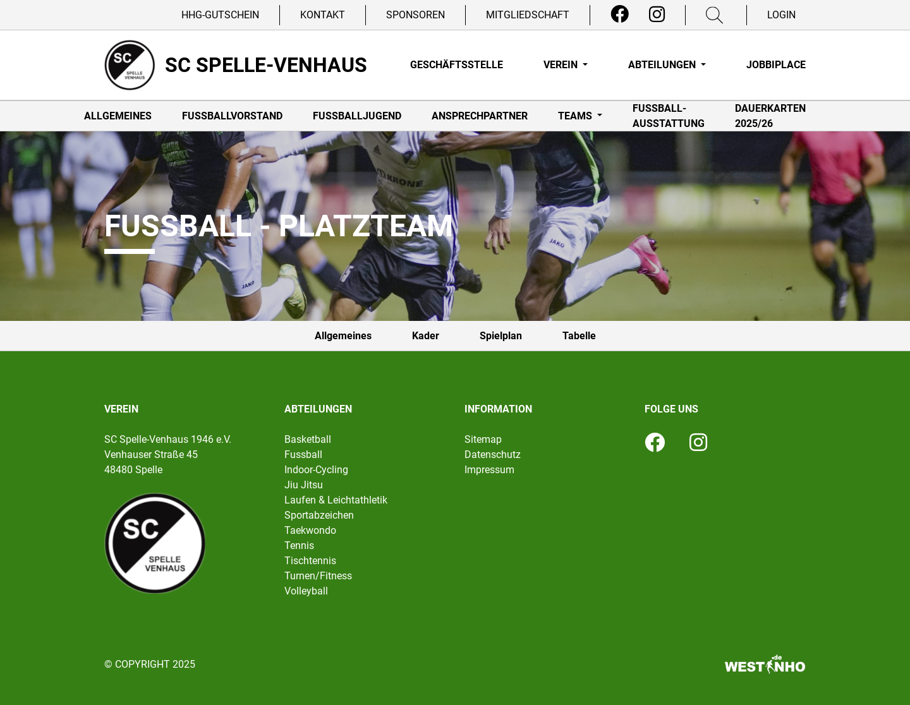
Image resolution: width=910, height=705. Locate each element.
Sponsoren (415, 15)
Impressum (489, 470)
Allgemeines (118, 116)
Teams (576, 116)
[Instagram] (657, 15)
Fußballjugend (357, 116)
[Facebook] (619, 15)
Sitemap (483, 439)
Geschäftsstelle (456, 65)
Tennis (299, 545)
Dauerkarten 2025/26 (770, 116)
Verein (561, 65)
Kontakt (322, 15)
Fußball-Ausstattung (669, 116)
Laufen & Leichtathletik (335, 500)
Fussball (303, 455)
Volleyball (306, 591)
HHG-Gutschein (220, 15)
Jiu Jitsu (303, 485)
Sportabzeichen (319, 515)
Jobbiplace (776, 65)
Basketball (307, 439)
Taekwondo (310, 530)
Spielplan (501, 336)
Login (781, 15)
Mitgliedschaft (527, 15)
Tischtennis (310, 561)
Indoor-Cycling (316, 470)
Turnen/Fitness (318, 576)
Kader (425, 336)
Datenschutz (492, 455)
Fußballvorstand (232, 116)
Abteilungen (663, 65)
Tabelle (579, 336)
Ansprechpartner (480, 116)
